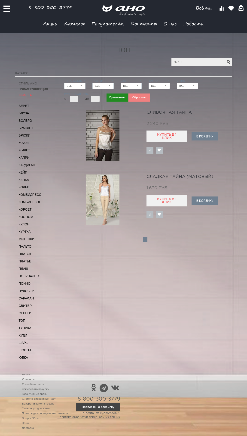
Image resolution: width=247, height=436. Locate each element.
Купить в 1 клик (166, 136)
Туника (25, 328)
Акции (50, 23)
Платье (25, 261)
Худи (23, 335)
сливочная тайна (169, 112)
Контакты (143, 23)
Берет (24, 106)
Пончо (24, 283)
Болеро (25, 120)
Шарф (23, 343)
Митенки (26, 239)
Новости (193, 23)
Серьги (25, 313)
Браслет (26, 128)
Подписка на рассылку (98, 407)
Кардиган (27, 165)
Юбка (23, 357)
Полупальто (29, 276)
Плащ (23, 269)
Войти (204, 8)
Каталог (74, 23)
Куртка (25, 232)
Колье (24, 187)
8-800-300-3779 (50, 7)
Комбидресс (30, 194)
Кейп (23, 172)
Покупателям (107, 23)
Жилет (24, 150)
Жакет (24, 143)
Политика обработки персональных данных (89, 417)
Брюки (24, 135)
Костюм (26, 217)
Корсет (25, 209)
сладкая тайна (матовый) (179, 177)
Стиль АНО (28, 83)
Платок (25, 254)
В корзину (204, 136)
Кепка (24, 180)
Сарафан (26, 298)
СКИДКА (25, 95)
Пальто (25, 246)
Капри (24, 157)
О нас (170, 23)
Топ (22, 320)
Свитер (25, 306)
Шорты (25, 350)
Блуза (24, 113)
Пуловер (26, 291)
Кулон (24, 224)
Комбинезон (30, 202)
